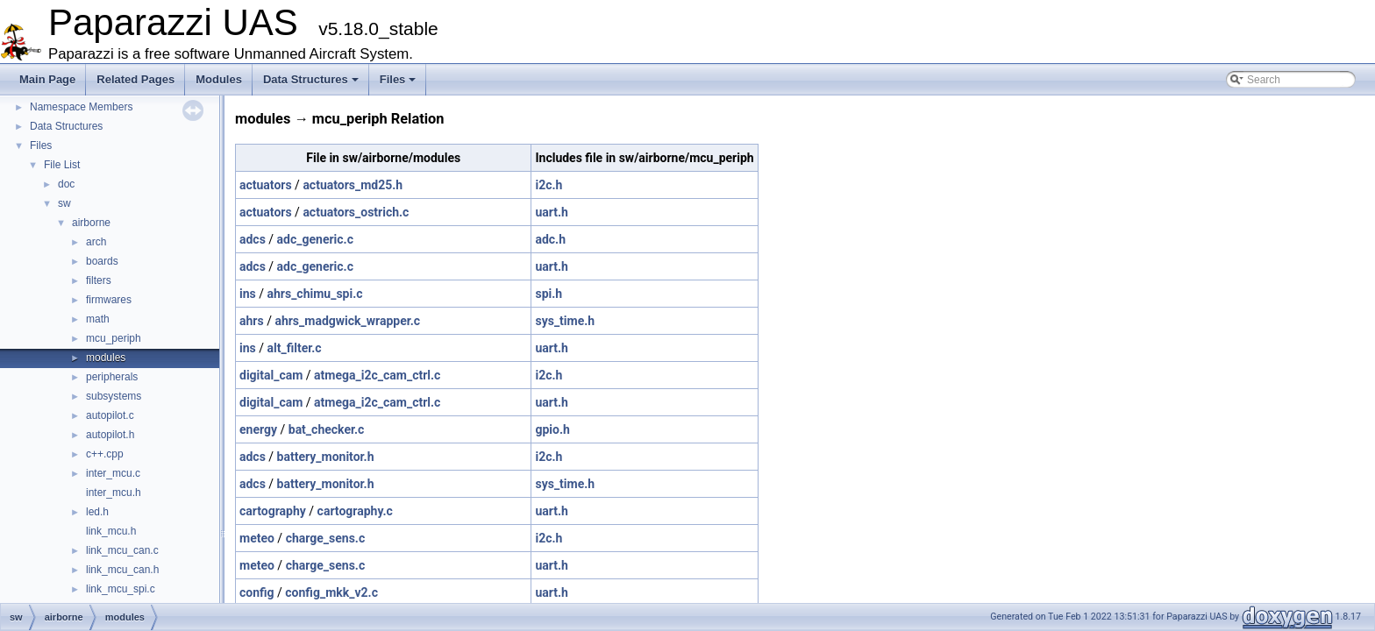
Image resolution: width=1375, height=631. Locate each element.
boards (102, 261)
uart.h (551, 212)
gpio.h (552, 429)
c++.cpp (105, 454)
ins (247, 294)
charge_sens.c (326, 538)
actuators (265, 185)
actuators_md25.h (353, 185)
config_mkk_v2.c (331, 592)
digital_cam (271, 375)
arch (96, 242)
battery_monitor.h (325, 457)
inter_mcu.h (113, 492)
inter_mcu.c (113, 473)
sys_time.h (565, 321)
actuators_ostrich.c (356, 212)
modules (105, 357)
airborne (91, 222)
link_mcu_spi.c (120, 589)
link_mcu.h (111, 531)
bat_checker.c (327, 429)
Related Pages (135, 79)
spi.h (548, 294)
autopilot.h (110, 435)
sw (64, 203)
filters (98, 280)
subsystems (113, 396)
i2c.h (548, 185)
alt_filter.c (294, 348)
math (98, 319)
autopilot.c (110, 415)
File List (62, 165)
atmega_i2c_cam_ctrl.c (377, 375)
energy (258, 429)
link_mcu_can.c (122, 550)
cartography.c (355, 511)
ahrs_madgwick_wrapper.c (347, 321)
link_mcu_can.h (122, 570)
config (256, 592)
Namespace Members (81, 107)
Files (398, 79)
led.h (97, 512)
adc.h (550, 239)
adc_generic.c (315, 239)
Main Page (47, 79)
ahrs (251, 321)
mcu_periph (113, 338)
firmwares (109, 300)
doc (66, 184)
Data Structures (311, 79)
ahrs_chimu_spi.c (314, 294)
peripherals (112, 377)
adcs (252, 239)
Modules (219, 79)
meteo (256, 538)
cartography (272, 511)
